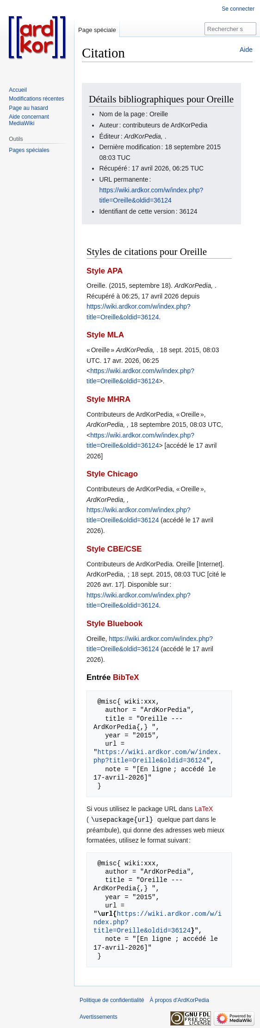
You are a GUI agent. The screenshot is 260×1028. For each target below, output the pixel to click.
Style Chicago (112, 474)
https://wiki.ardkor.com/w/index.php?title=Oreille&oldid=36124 (157, 756)
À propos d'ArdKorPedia (179, 999)
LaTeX (204, 808)
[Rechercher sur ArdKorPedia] (230, 28)
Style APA (105, 271)
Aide (246, 49)
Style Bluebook (114, 623)
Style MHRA (108, 399)
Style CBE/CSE (114, 549)
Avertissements (99, 1016)
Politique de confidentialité (112, 999)
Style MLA (105, 334)
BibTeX (126, 677)
